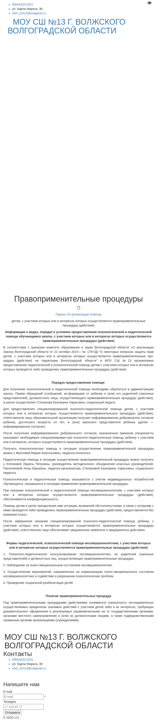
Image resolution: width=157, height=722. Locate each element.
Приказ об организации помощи (78, 314)
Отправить (12, 712)
